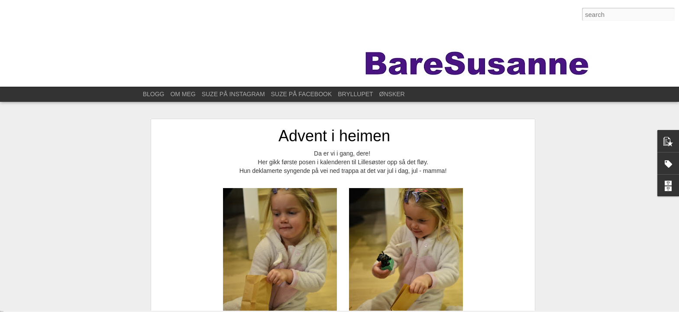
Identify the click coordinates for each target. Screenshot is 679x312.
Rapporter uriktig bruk (460, 307)
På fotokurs (34, 254)
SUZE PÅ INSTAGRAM (233, 94)
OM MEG (182, 94)
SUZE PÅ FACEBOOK (301, 94)
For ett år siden (38, 274)
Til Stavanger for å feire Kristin (56, 293)
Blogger (426, 307)
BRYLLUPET (355, 94)
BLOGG (154, 94)
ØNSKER (392, 94)
